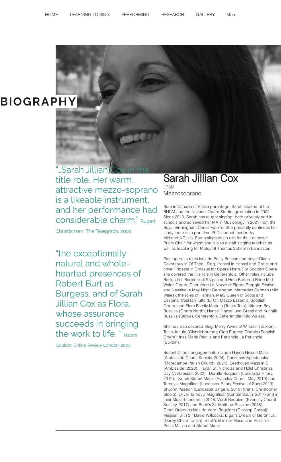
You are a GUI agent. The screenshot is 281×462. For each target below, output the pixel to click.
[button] (90, 14)
